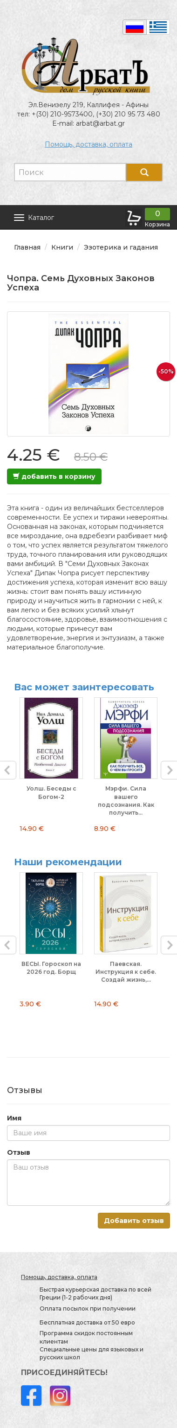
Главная (27, 247)
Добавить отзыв (134, 1220)
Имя (14, 1118)
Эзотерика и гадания (121, 247)
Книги (62, 247)
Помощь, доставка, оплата (88, 144)
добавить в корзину (54, 476)
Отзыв (18, 1152)
